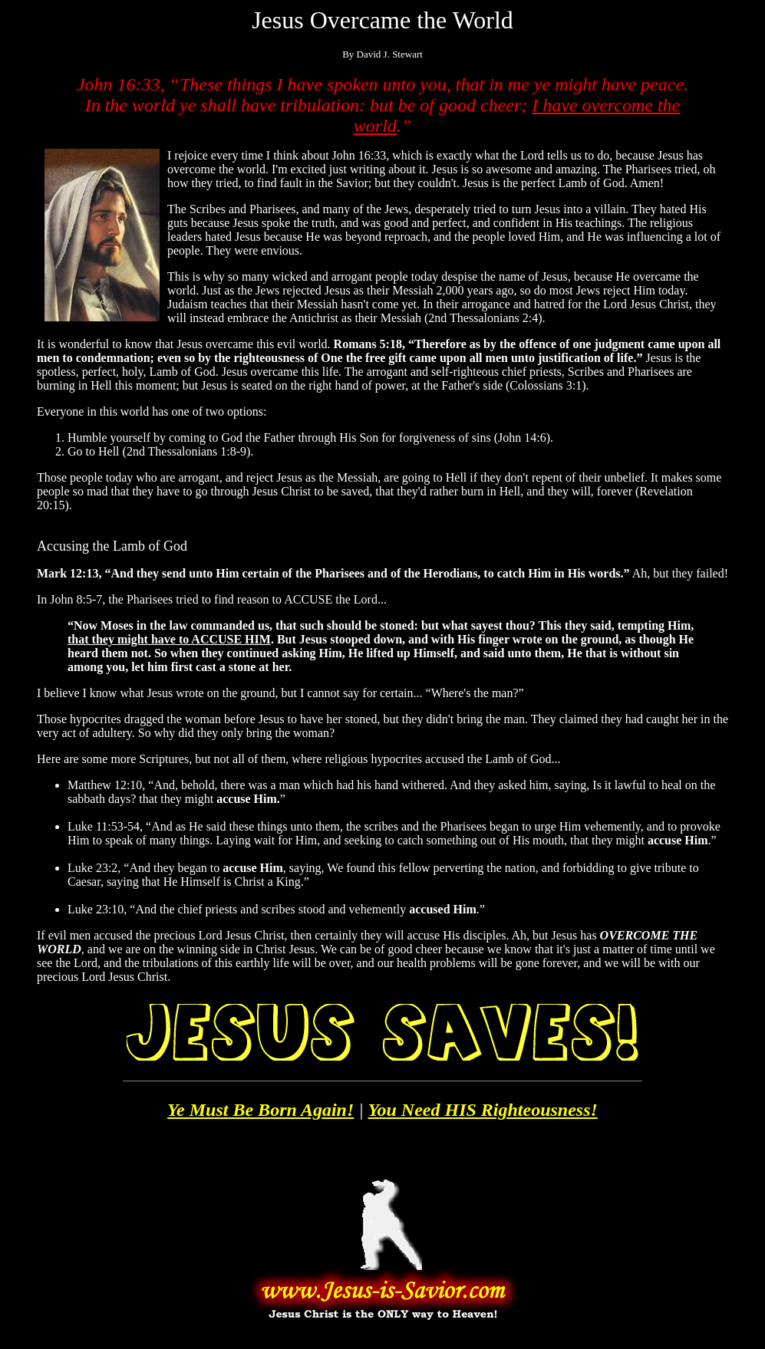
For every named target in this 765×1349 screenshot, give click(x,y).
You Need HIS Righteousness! (482, 1110)
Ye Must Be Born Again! (260, 1110)
